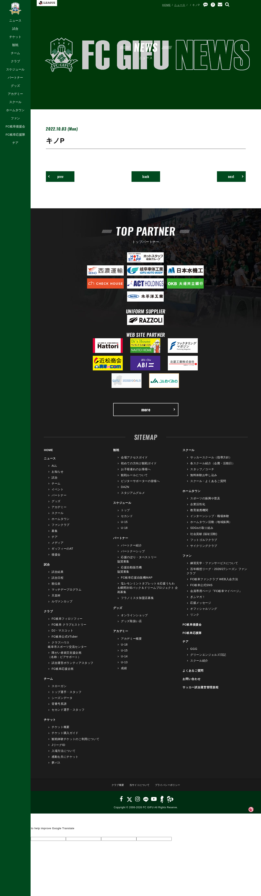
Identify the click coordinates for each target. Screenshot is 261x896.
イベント (58, 492)
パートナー (15, 77)
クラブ (15, 61)
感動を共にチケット (65, 759)
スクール (15, 102)
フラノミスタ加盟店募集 (137, 600)
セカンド (127, 518)
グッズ (15, 85)
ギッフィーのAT (62, 551)
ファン (15, 118)
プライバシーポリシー (169, 787)
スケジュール (15, 69)
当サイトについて (139, 787)
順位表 (56, 586)
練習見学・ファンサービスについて (214, 565)
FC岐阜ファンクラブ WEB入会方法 (214, 581)
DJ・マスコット (62, 633)
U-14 (124, 659)
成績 (124, 670)
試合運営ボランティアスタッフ (72, 665)
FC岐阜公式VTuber (65, 639)
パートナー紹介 (131, 548)
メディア (58, 545)
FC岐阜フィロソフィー (67, 621)
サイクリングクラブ (203, 548)
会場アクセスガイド (134, 460)
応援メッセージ (200, 605)
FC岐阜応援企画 (63, 671)
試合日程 (58, 580)
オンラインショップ (134, 617)
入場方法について (63, 753)
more (158, 411)
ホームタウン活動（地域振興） (211, 524)
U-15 (124, 524)
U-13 (124, 665)
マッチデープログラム (67, 592)
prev (57, 177)
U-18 (124, 530)
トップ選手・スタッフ (67, 694)
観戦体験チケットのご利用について (75, 741)
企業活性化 (197, 506)
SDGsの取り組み (201, 530)
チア (15, 142)
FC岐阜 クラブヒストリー (69, 627)
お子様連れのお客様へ (136, 471)
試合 (15, 28)
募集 (55, 533)
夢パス (56, 765)
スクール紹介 (199, 663)
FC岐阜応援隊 (15, 134)
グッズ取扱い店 (131, 624)
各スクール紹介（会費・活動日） (212, 466)
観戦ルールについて (134, 477)
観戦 (15, 45)
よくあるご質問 (192, 673)
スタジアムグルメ (133, 495)
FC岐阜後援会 (15, 126)
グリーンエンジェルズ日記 (208, 657)
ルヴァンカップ (62, 604)
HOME (166, 5)
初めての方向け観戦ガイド (139, 466)
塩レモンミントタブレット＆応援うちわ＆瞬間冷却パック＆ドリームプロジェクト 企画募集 (147, 590)
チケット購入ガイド (65, 735)
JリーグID (58, 747)
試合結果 (58, 574)
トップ (125, 512)
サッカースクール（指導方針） (211, 460)
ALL (54, 468)
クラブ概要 (115, 787)
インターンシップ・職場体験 (209, 518)
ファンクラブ (61, 527)
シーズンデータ (62, 700)
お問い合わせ (191, 681)
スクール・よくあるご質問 (208, 483)
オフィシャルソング (203, 611)
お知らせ (58, 474)
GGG (193, 651)
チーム (15, 53)
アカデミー (15, 94)
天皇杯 (56, 598)
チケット (15, 36)
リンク (194, 617)
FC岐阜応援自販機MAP (137, 580)
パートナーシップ (133, 554)
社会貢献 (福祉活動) (203, 536)
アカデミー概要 (131, 641)
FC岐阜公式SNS (201, 587)
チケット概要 (61, 729)
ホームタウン (15, 110)
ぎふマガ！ (197, 599)
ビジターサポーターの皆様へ (140, 483)
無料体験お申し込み (203, 477)
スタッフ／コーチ (202, 471)
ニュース (15, 20)
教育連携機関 (199, 512)
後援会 (56, 557)
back (146, 177)
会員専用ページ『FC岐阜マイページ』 (216, 593)
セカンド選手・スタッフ (68, 712)
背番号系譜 (59, 706)
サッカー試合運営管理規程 (200, 690)
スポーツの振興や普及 (205, 501)
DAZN (125, 489)
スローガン (59, 688)
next (234, 177)
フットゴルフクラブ (203, 542)
